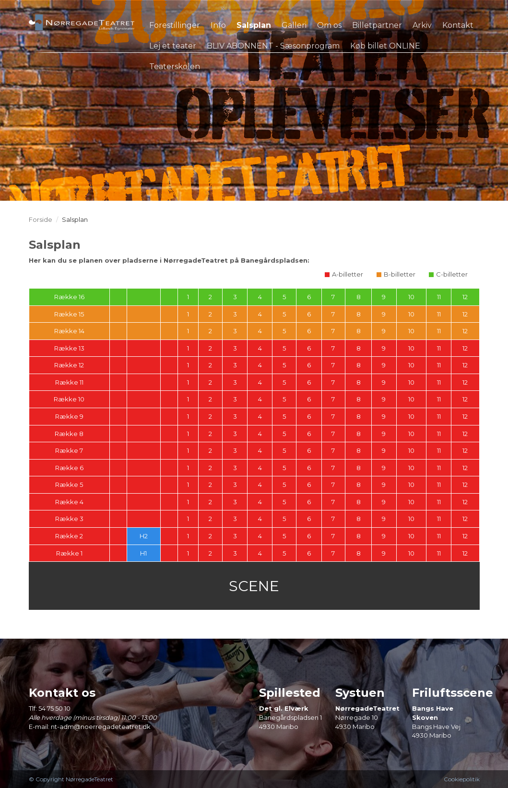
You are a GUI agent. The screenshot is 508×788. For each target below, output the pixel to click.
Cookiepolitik (462, 779)
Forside (40, 219)
